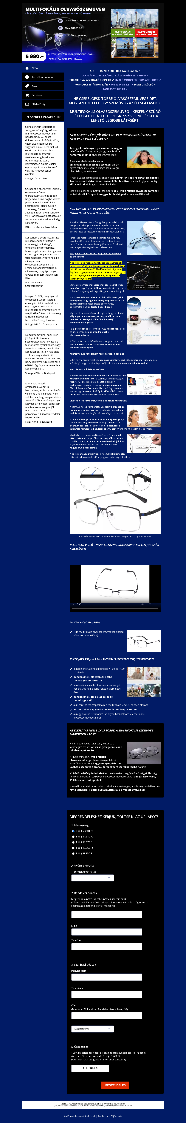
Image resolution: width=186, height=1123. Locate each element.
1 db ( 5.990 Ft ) (82, 831)
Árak (34, 86)
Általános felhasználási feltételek (79, 1116)
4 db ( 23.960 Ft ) (83, 848)
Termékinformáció (42, 77)
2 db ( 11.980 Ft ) (83, 836)
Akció (35, 68)
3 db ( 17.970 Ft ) (83, 842)
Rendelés (37, 95)
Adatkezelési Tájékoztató (110, 1116)
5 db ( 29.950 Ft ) (83, 853)
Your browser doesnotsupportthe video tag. (115, 584)
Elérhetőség (38, 104)
